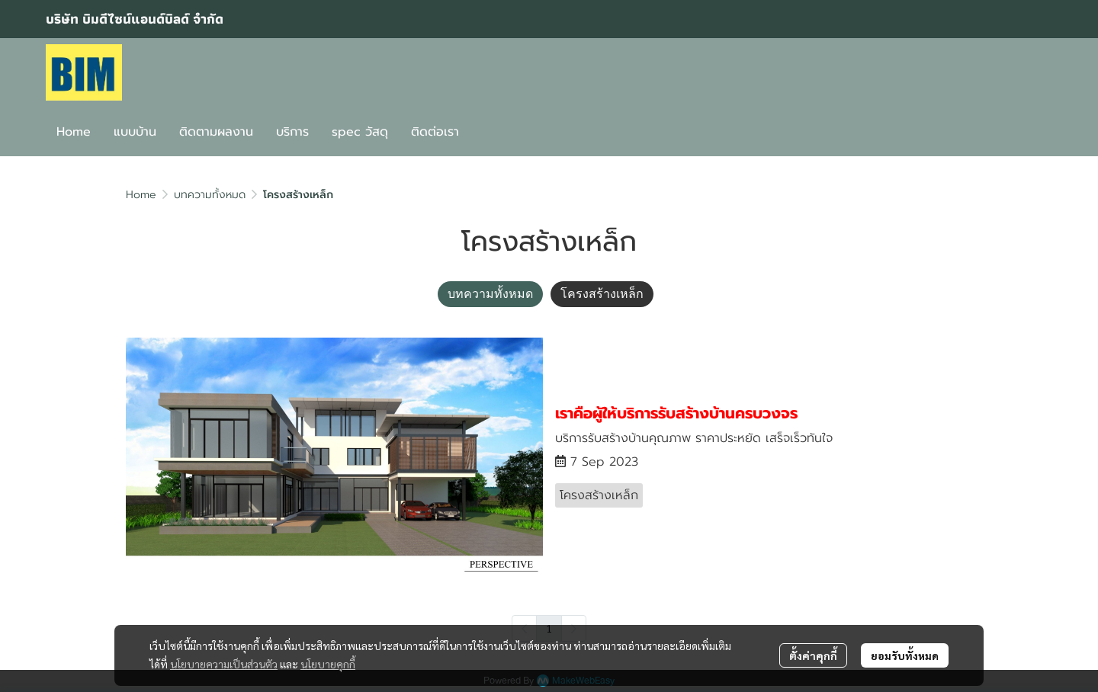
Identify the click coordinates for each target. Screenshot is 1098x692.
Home (141, 195)
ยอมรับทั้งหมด (905, 655)
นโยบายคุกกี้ (327, 664)
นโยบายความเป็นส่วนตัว (224, 664)
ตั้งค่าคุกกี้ (813, 655)
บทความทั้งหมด (210, 195)
